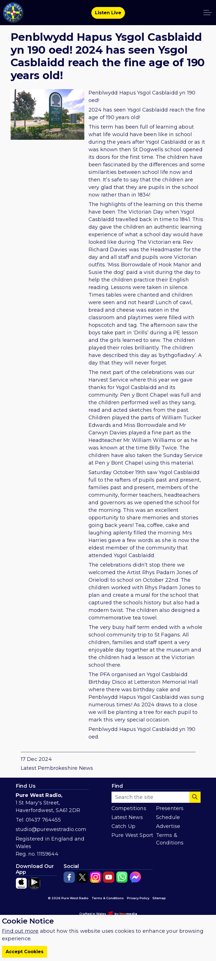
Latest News (127, 817)
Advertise (168, 826)
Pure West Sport (133, 835)
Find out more (20, 931)
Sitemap (159, 898)
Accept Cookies (24, 951)
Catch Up (124, 826)
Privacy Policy (138, 898)
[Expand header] (207, 12)
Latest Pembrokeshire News (57, 768)
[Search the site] (156, 797)
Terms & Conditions (170, 839)
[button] (195, 797)
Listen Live (108, 12)
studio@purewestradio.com (51, 829)
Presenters (170, 808)
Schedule (168, 817)
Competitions (129, 808)
